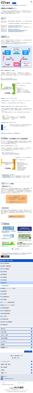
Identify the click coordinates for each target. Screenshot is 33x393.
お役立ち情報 (16, 331)
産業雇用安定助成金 (5, 174)
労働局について (16, 372)
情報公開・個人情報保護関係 (7, 321)
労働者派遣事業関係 (5, 307)
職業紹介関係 (4, 282)
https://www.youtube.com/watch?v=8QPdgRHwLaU (11, 153)
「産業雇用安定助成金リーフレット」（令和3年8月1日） (12, 177)
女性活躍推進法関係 (5, 296)
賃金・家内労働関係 (5, 268)
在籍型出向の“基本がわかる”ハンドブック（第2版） (10, 106)
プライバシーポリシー (21, 382)
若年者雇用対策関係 (5, 285)
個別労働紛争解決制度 (6, 313)
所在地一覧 (16, 328)
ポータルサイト (16, 341)
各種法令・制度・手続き (16, 364)
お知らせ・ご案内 (16, 335)
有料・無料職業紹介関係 (6, 310)
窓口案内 (16, 370)
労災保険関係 (4, 277)
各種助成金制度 (4, 324)
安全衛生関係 (4, 271)
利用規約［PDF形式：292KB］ (8, 384)
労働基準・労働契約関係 (6, 266)
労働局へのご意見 (17, 357)
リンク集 (3, 382)
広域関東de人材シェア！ (13, 216)
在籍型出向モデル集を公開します (14, 29)
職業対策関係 (4, 291)
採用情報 (16, 344)
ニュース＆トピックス (16, 361)
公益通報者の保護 (5, 319)
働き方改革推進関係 (5, 263)
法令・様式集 (4, 316)
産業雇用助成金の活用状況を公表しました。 (15, 26)
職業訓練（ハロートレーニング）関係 (8, 288)
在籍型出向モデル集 (4, 122)
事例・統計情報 (16, 367)
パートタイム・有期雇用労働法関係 (8, 302)
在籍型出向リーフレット (5, 98)
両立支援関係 (4, 299)
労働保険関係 (4, 274)
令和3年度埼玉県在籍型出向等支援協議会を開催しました (18, 30)
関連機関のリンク (16, 347)
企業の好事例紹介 (16, 338)
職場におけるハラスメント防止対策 (8, 305)
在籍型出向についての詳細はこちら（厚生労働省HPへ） (11, 133)
